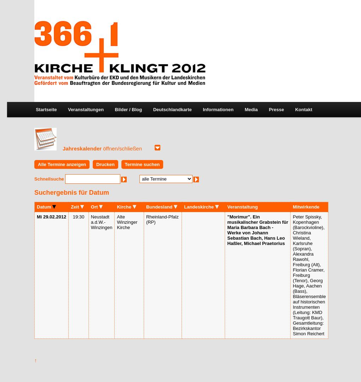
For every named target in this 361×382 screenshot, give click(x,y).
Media (251, 109)
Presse (276, 109)
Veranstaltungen (86, 109)
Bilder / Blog (128, 109)
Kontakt (303, 109)
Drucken (105, 164)
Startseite (46, 109)
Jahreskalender (102, 149)
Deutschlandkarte (172, 109)
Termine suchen (142, 164)
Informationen (218, 109)
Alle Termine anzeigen (62, 164)
